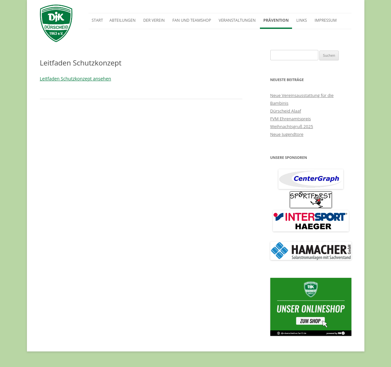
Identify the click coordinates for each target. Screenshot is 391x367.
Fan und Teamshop (191, 20)
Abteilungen (122, 20)
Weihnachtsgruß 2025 (291, 126)
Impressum (326, 20)
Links (301, 20)
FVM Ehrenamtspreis (290, 119)
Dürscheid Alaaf (285, 111)
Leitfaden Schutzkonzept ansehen (75, 79)
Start (97, 20)
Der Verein (154, 20)
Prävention (275, 20)
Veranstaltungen (237, 20)
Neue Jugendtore (287, 134)
